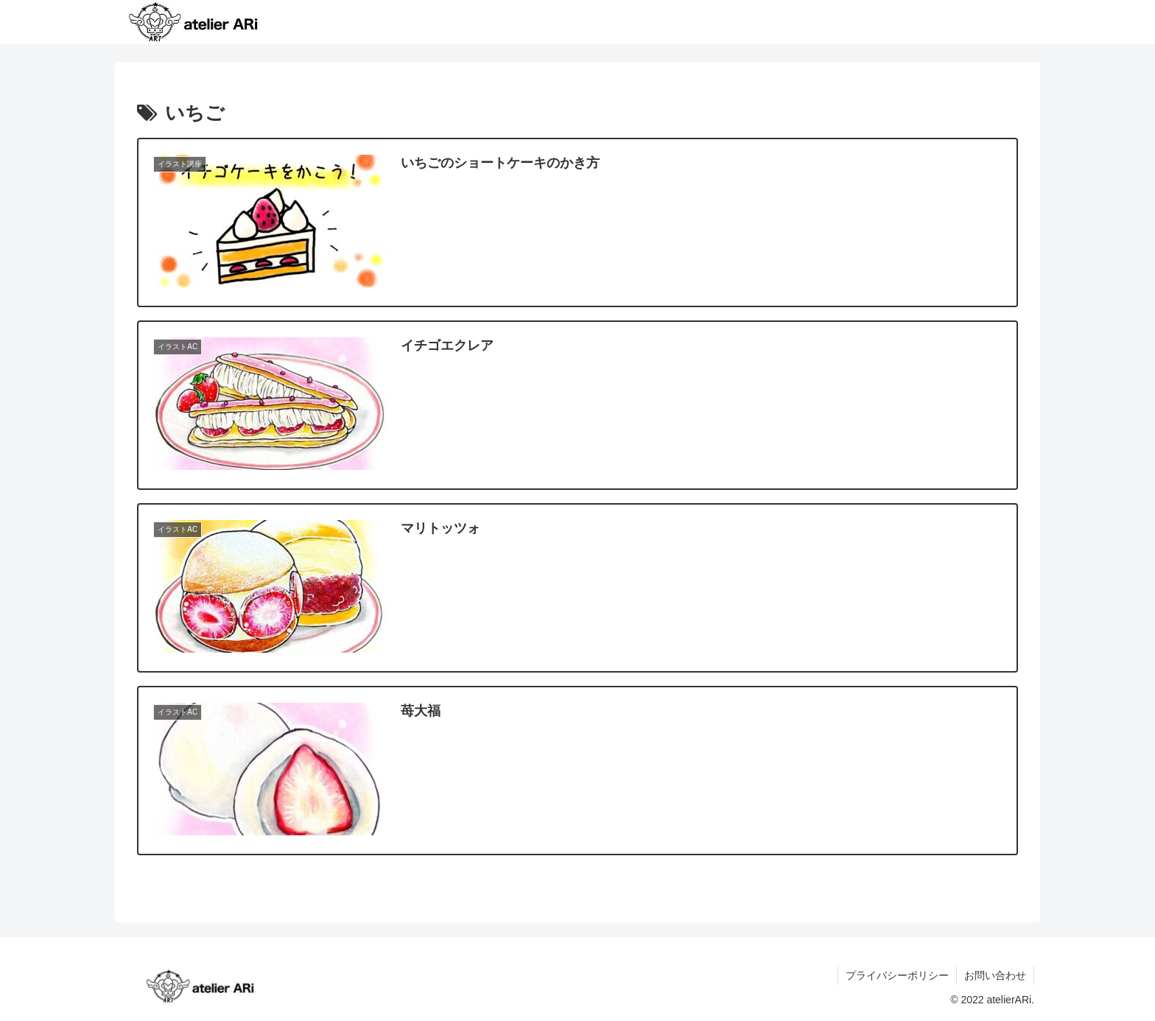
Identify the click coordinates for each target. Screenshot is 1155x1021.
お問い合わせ (995, 975)
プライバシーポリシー (897, 975)
